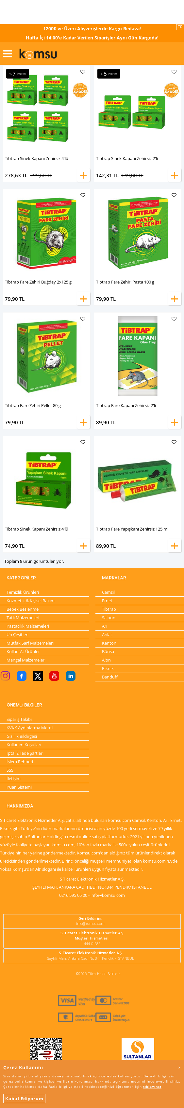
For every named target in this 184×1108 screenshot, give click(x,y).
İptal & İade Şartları (25, 753)
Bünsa (108, 651)
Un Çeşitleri (17, 634)
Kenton (109, 643)
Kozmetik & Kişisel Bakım (31, 601)
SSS (10, 770)
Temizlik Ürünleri (23, 592)
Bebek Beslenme (23, 609)
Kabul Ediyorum (24, 1098)
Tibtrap (109, 609)
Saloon (108, 617)
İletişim (14, 778)
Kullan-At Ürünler (23, 651)
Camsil (108, 592)
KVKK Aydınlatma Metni (30, 728)
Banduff (110, 677)
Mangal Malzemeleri (26, 660)
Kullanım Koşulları (24, 745)
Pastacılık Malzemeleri (28, 626)
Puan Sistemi (19, 787)
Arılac (107, 634)
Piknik (108, 668)
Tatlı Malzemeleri (23, 617)
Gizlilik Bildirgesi (22, 736)
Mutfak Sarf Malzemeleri (30, 643)
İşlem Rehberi (20, 762)
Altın (106, 660)
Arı (104, 626)
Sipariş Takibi (19, 719)
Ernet (107, 601)
